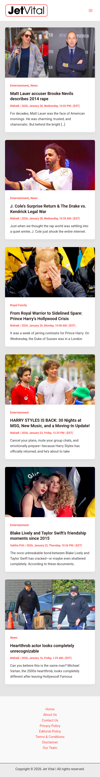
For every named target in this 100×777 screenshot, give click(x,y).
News (34, 85)
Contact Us (50, 720)
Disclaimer (50, 742)
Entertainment (19, 85)
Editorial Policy (50, 731)
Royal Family (18, 305)
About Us (50, 715)
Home (49, 709)
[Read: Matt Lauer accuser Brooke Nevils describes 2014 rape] (50, 52)
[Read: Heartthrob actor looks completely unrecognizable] (50, 604)
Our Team (50, 748)
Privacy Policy (50, 726)
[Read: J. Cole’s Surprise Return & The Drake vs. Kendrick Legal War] (50, 165)
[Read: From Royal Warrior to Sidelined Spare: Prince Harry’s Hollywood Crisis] (50, 272)
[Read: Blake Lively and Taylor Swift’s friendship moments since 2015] (50, 492)
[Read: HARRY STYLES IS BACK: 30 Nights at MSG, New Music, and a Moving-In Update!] (50, 379)
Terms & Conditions (49, 737)
